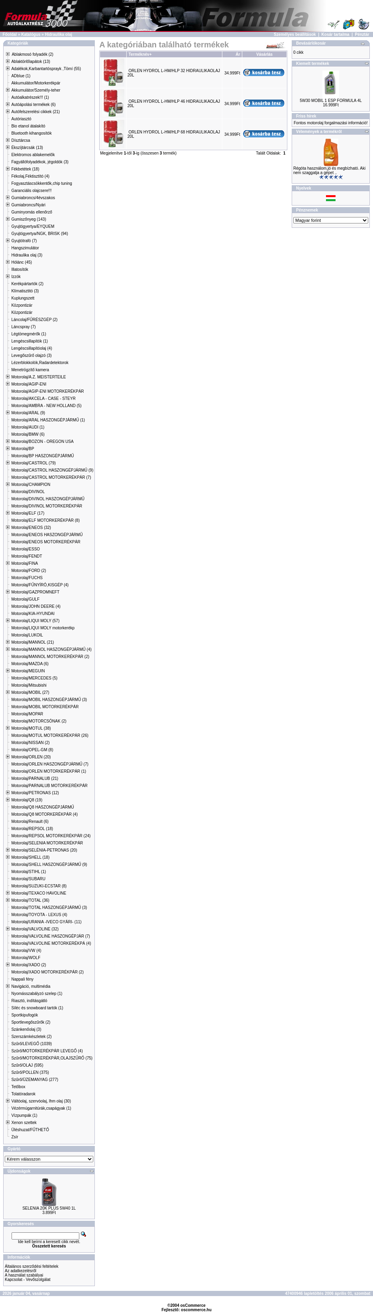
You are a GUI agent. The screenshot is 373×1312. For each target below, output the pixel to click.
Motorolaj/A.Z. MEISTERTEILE (38, 377)
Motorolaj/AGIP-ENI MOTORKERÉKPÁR (47, 391)
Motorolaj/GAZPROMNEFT (35, 592)
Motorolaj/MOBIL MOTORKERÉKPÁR (45, 707)
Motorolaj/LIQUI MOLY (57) (35, 621)
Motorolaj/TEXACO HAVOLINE (38, 893)
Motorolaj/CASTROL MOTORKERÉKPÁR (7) (51, 477)
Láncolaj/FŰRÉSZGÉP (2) (34, 319)
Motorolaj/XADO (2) (28, 965)
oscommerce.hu (196, 1310)
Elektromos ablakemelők (33, 155)
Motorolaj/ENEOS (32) (31, 527)
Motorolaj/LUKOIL (27, 635)
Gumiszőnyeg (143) (28, 219)
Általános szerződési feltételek (32, 1266)
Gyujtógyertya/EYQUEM (32, 226)
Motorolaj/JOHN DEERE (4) (35, 606)
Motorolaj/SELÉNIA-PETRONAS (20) (44, 850)
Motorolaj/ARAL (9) (28, 413)
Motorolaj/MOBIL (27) (30, 692)
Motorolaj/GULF (25, 599)
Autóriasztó (21, 119)
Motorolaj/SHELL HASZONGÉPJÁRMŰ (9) (49, 864)
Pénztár (362, 34)
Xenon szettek (23, 1122)
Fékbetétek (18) (25, 169)
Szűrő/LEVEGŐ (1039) (31, 1044)
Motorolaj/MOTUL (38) (31, 728)
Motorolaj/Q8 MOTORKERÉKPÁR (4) (44, 814)
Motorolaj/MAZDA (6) (29, 664)
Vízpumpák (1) (24, 1115)
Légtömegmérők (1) (28, 334)
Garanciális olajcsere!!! (31, 190)
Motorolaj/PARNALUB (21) (34, 778)
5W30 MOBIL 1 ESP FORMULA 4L (331, 100)
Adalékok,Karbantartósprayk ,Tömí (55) (46, 69)
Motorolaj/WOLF (25, 958)
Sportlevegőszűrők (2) (30, 1022)
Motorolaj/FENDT (26, 556)
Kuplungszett (22, 298)
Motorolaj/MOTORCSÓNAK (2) (38, 721)
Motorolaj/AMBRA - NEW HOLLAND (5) (46, 405)
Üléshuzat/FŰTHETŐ (30, 1130)
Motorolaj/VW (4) (26, 950)
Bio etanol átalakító (28, 126)
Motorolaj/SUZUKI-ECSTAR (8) (39, 886)
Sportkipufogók (24, 1015)
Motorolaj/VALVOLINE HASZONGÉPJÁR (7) (50, 936)
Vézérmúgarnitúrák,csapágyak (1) (41, 1108)
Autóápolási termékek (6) (33, 104)
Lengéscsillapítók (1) (29, 341)
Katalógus (30, 34)
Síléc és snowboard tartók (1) (37, 1008)
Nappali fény (22, 979)
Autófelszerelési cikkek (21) (35, 112)
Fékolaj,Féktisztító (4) (30, 176)
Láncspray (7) (23, 327)
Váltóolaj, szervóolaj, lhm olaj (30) (41, 1101)
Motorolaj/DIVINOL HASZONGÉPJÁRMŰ (47, 499)
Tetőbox (18, 1087)
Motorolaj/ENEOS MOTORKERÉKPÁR (45, 542)
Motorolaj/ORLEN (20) (31, 757)
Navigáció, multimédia (30, 986)
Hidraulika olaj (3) (26, 255)
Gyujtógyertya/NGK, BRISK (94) (39, 233)
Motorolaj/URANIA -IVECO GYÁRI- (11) (46, 922)
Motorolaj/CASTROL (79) (33, 463)
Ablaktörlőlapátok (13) (30, 61)
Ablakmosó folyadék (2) (32, 54)
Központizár (21, 305)
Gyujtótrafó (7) (24, 241)
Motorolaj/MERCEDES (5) (34, 678)
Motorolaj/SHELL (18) (30, 857)
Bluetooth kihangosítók (31, 133)
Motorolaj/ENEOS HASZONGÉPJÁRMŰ (46, 535)
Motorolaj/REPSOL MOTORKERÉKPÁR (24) (50, 836)
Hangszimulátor (25, 248)
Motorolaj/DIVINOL (28, 492)
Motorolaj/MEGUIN (28, 671)
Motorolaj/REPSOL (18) (32, 828)
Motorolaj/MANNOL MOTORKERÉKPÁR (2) (50, 656)
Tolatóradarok (23, 1094)
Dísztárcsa (20, 140)
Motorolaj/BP (22, 448)
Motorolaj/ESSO (25, 549)
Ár (238, 54)
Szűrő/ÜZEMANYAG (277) (34, 1079)
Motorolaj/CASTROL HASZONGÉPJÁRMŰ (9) (52, 470)
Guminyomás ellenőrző (31, 212)
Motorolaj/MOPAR (27, 714)
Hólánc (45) (21, 262)
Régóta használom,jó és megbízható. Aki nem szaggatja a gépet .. (329, 170)
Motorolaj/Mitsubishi (28, 685)
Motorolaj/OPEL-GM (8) (32, 750)
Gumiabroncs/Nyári (28, 205)
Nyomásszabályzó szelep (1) (36, 993)
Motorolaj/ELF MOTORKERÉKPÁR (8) (45, 520)
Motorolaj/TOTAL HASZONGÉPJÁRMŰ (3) (49, 907)
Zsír (14, 1137)
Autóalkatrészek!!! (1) (30, 97)
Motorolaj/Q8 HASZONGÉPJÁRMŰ (42, 807)
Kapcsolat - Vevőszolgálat (28, 1279)
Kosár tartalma (335, 34)
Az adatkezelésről (20, 1271)
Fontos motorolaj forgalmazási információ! (331, 123)
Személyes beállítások (295, 34)
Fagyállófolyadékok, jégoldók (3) (39, 162)
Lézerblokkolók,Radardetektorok (39, 362)
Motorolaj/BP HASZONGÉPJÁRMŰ (42, 456)
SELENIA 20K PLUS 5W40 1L (49, 1208)
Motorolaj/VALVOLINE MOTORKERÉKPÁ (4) (51, 943)
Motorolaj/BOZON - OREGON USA (42, 441)
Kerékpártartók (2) (27, 284)
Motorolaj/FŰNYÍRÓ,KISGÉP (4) (40, 585)
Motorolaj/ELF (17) (27, 513)
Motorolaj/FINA (24, 563)
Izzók (15, 276)
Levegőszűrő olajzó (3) (31, 355)
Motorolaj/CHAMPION (30, 484)
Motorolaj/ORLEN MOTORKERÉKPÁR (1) (48, 771)
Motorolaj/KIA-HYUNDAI (32, 613)
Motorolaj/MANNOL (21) (32, 642)
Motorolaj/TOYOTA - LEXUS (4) (39, 915)
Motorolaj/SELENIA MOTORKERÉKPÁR (47, 843)
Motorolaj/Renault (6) (29, 821)
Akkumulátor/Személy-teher (35, 90)
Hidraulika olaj (58, 34)
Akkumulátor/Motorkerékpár (35, 83)
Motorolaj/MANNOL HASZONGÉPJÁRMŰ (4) (51, 649)
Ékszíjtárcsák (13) (27, 147)
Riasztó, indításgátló (29, 1001)
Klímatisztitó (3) (25, 291)
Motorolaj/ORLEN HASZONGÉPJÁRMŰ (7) (49, 764)
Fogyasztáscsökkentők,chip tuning (41, 183)
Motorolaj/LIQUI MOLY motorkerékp (43, 628)
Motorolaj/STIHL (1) (28, 871)
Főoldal (10, 34)
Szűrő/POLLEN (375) (30, 1072)
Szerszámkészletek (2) (31, 1036)
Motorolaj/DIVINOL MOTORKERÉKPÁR (46, 506)
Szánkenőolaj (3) (26, 1029)
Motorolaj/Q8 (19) (26, 800)
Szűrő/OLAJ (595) (27, 1065)
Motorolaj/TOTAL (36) (30, 900)
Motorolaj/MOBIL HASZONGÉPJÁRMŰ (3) (49, 699)
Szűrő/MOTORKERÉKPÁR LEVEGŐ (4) (46, 1051)
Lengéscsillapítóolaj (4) (31, 348)
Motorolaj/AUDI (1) (27, 427)
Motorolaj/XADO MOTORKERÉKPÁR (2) (47, 972)
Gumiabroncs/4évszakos (33, 198)
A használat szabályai (24, 1275)
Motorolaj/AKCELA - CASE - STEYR (43, 398)
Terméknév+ (140, 54)
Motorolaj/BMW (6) (27, 434)
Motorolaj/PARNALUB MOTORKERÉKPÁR (49, 785)
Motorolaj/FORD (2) (28, 570)
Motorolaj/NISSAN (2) (30, 742)
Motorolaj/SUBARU (28, 879)
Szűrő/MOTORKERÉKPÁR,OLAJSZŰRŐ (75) (51, 1058)
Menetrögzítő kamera (30, 370)
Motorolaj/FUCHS (26, 578)
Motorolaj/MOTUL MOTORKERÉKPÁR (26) (49, 735)
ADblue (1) (20, 76)
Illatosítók (19, 269)
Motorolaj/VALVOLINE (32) (35, 929)
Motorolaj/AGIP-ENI (28, 384)
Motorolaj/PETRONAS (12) (35, 793)
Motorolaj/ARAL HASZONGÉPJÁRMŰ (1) (48, 420)
